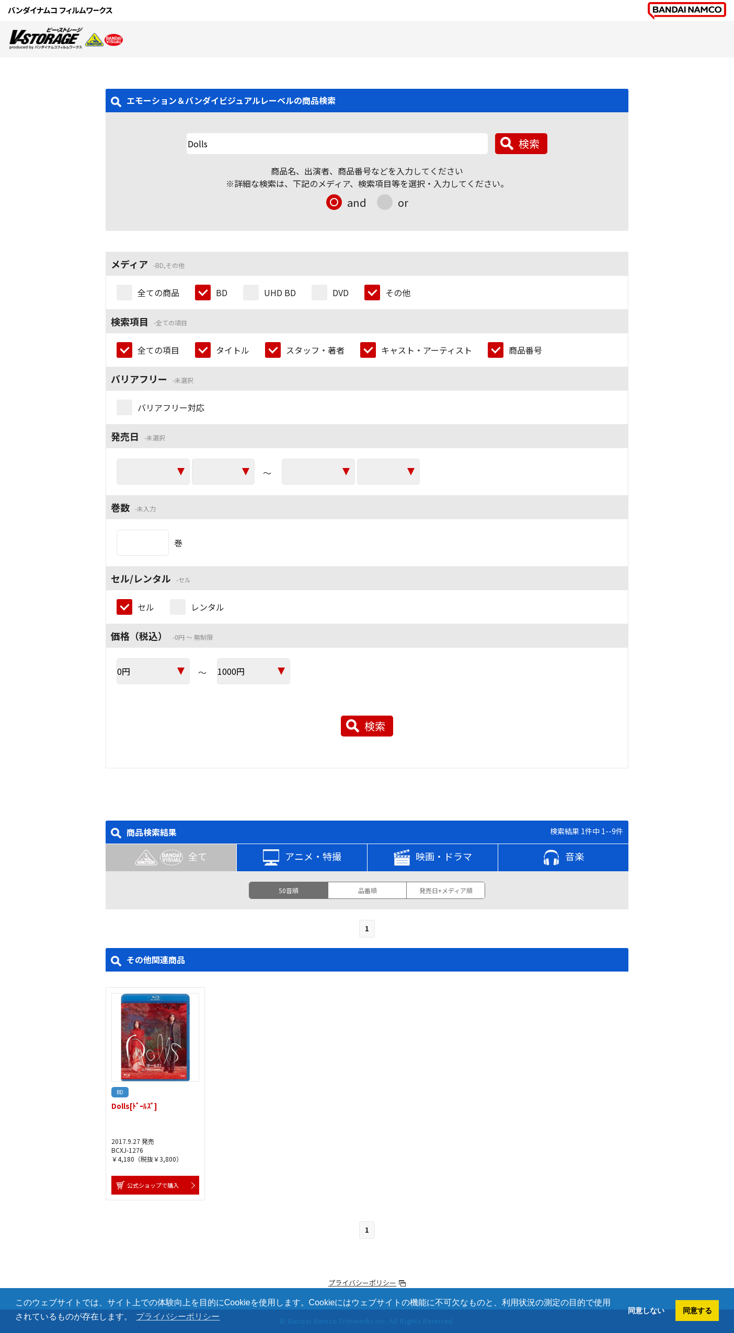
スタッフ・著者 (315, 350)
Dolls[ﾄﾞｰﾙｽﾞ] (134, 1106)
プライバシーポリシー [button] (178, 1316)
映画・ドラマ (433, 857)
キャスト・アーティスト (426, 350)
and (356, 202)
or (403, 202)
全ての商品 (158, 292)
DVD (340, 292)
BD (221, 292)
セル (145, 607)
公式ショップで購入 (153, 1185)
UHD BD (280, 292)
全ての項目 (158, 350)
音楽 (563, 857)
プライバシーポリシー (362, 1283)
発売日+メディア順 (446, 890)
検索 (529, 143)
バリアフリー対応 (170, 407)
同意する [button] (697, 1310)
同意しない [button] (646, 1310)
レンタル (207, 607)
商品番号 (525, 350)
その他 (397, 292)
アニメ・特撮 (302, 857)
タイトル (232, 350)
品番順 (367, 890)
